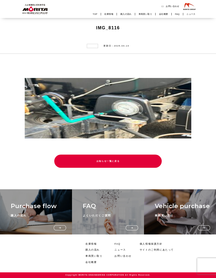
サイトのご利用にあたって (157, 249)
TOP (95, 14)
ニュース (191, 14)
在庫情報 (108, 14)
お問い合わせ (172, 6)
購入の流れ (126, 14)
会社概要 (163, 14)
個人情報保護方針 (151, 244)
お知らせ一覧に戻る (108, 161)
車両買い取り (145, 14)
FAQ (177, 14)
